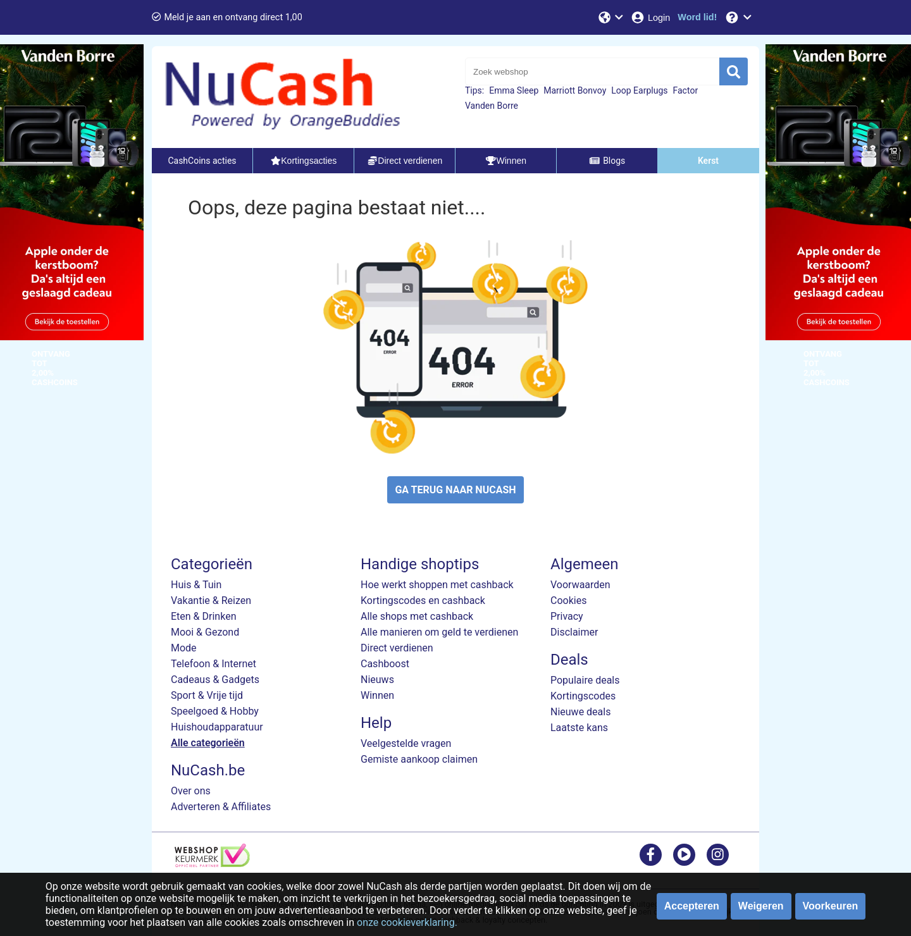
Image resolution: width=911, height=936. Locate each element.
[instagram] (717, 854)
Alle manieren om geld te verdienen (439, 632)
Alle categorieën (208, 743)
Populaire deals (585, 680)
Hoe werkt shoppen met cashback (437, 585)
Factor (685, 90)
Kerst (708, 161)
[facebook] (650, 854)
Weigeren (761, 906)
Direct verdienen (397, 648)
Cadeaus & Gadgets (215, 680)
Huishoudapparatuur (217, 727)
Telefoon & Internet (213, 664)
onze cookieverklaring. (407, 922)
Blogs (607, 161)
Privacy (566, 616)
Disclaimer (574, 632)
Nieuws (377, 680)
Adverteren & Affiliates (221, 807)
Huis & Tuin (196, 585)
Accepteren (691, 906)
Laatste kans (579, 728)
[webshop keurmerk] (212, 864)
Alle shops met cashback (417, 616)
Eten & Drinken (203, 616)
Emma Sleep (513, 90)
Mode (184, 648)
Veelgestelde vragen (406, 743)
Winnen (377, 695)
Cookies (568, 600)
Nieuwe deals (580, 712)
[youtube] (684, 854)
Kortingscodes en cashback (423, 600)
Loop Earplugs (639, 90)
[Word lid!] (697, 17)
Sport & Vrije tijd (207, 695)
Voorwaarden (580, 585)
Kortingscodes (583, 696)
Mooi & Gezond (205, 632)
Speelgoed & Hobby (215, 711)
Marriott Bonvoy (574, 90)
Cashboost (385, 664)
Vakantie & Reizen (211, 600)
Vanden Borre (491, 106)
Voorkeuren (830, 906)
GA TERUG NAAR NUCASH (455, 490)
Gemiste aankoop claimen (419, 759)
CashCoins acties (202, 161)
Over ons (191, 791)
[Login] (650, 17)
